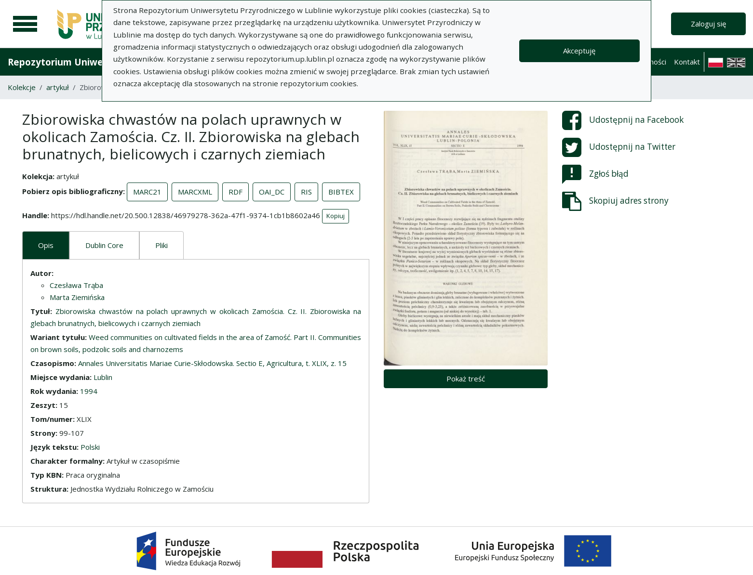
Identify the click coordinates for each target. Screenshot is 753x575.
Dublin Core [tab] (104, 245)
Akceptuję (579, 50)
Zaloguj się (708, 23)
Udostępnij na (623, 120)
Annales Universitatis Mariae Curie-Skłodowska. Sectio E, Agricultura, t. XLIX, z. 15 (212, 363)
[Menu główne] (25, 24)
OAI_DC (271, 191)
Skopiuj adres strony (615, 201)
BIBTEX (341, 191)
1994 (88, 391)
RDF (235, 191)
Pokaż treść (465, 378)
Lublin (103, 377)
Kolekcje (22, 87)
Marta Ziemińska (77, 297)
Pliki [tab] (161, 245)
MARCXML (195, 191)
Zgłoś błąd (595, 174)
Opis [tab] (46, 245)
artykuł (57, 87)
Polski (90, 447)
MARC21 (147, 191)
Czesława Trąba (76, 285)
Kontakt (687, 61)
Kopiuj (335, 215)
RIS (306, 191)
